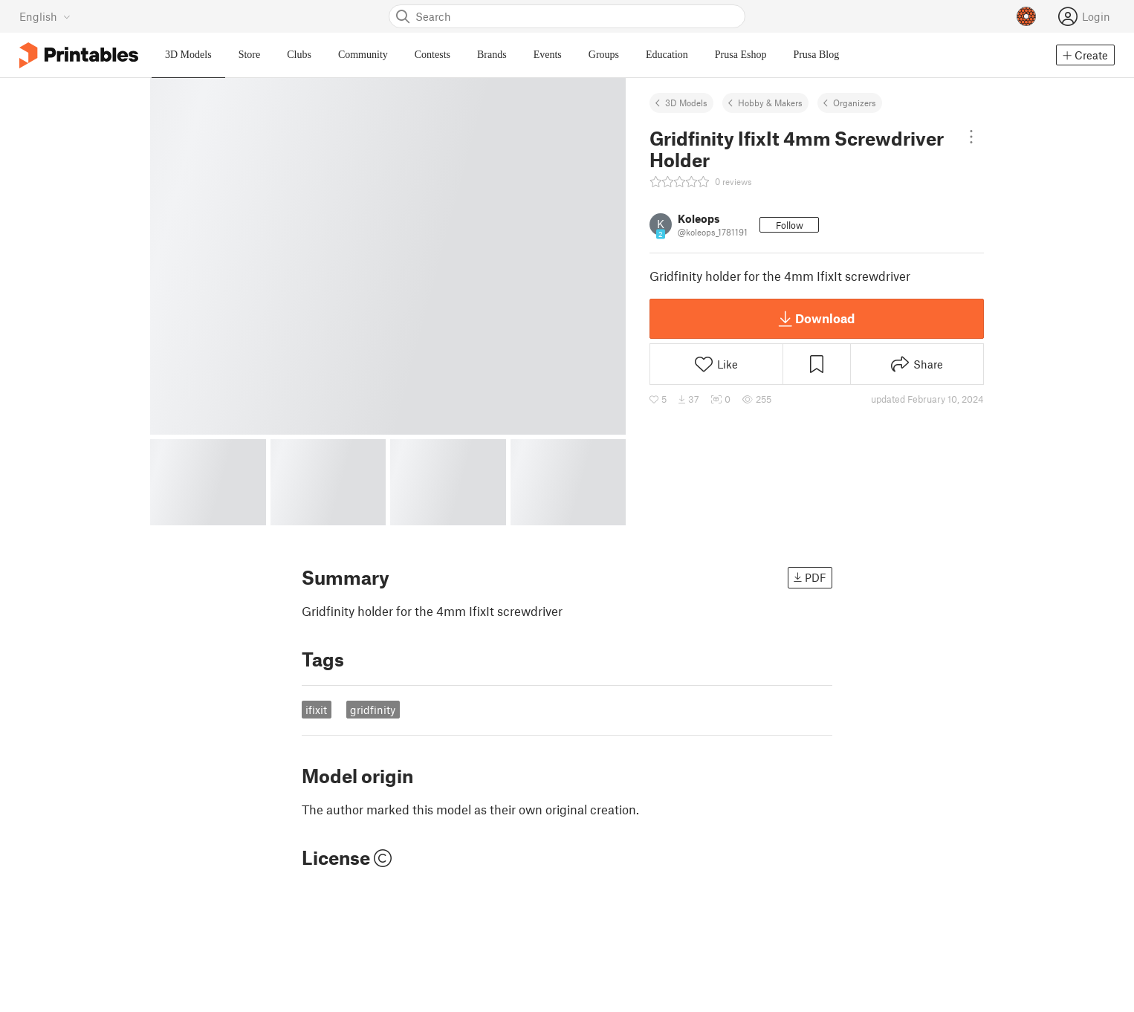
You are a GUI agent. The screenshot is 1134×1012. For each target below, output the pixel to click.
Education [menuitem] (667, 54)
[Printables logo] (78, 55)
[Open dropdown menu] (971, 137)
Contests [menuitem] (432, 54)
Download (817, 319)
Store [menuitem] (250, 54)
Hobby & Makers (770, 102)
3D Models (686, 102)
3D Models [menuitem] (188, 54)
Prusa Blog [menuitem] (816, 54)
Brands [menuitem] (492, 54)
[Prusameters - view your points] (1026, 16)
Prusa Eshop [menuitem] (741, 54)
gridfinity (372, 709)
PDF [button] (810, 577)
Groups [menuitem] (604, 54)
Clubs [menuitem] (299, 54)
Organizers (854, 102)
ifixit (316, 709)
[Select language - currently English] (45, 16)
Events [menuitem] (548, 54)
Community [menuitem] (363, 54)
